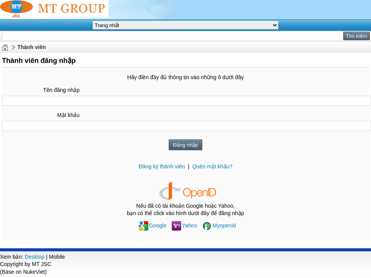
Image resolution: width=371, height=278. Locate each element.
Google (152, 225)
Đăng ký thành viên (162, 166)
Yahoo (184, 225)
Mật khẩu (68, 115)
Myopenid (219, 225)
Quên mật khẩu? (212, 166)
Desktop (34, 257)
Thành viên (31, 47)
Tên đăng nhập (61, 90)
